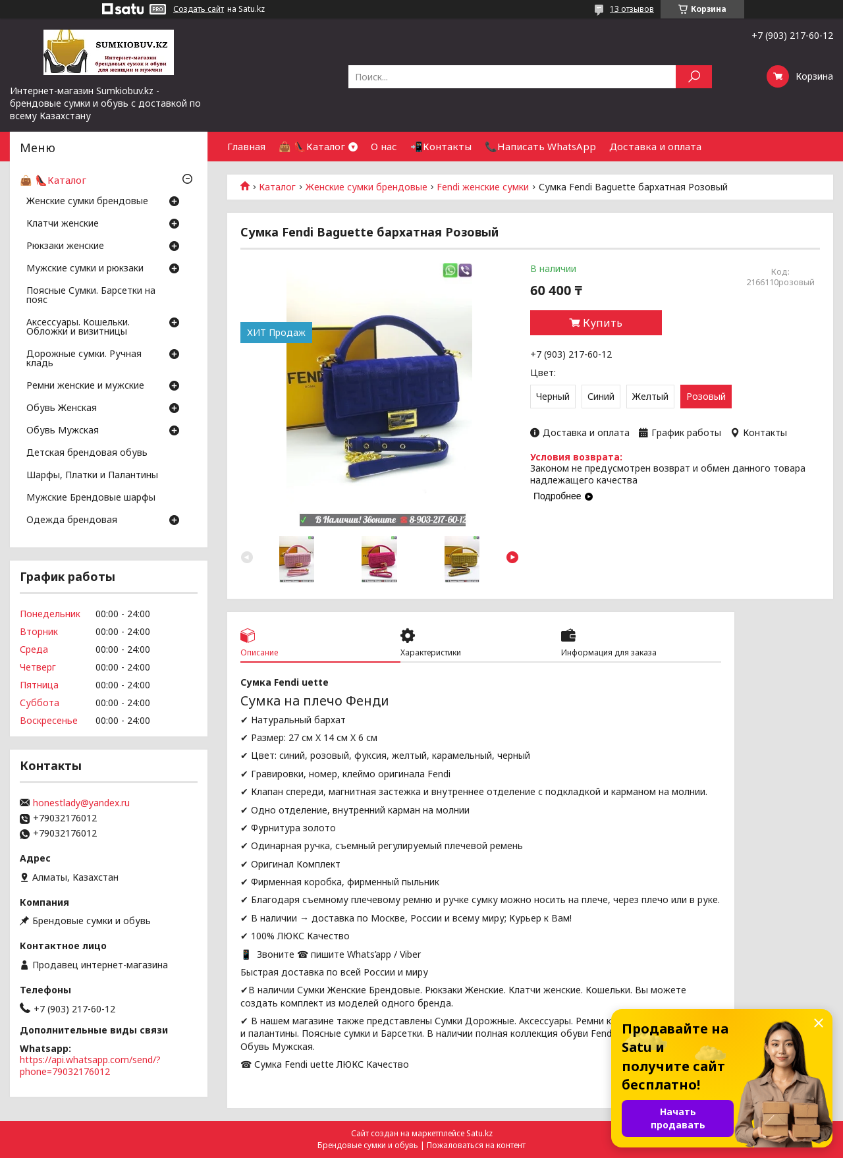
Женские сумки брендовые (366, 187)
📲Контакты (441, 146)
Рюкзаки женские (65, 246)
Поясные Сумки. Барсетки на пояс (90, 296)
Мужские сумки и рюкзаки (85, 268)
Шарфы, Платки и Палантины (92, 475)
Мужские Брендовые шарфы (90, 498)
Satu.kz (479, 1133)
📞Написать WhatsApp (540, 146)
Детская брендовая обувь (87, 453)
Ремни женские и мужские (85, 386)
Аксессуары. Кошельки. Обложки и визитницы (78, 327)
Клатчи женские (62, 224)
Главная (246, 146)
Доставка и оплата (655, 146)
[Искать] (694, 76)
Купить (602, 323)
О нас (384, 146)
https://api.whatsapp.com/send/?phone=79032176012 (90, 1065)
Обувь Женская (61, 408)
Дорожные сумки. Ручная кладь (84, 359)
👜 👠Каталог (312, 146)
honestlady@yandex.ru (81, 803)
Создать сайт (198, 9)
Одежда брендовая (71, 520)
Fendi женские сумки (483, 187)
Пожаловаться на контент (476, 1145)
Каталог (277, 187)
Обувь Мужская (62, 431)
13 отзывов (632, 8)
